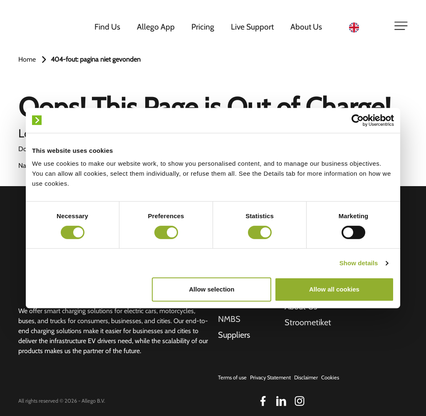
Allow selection (211, 289)
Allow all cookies (334, 289)
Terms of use (232, 377)
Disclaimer (306, 377)
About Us (306, 27)
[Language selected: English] (366, 27)
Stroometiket (308, 322)
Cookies (330, 377)
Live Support (252, 27)
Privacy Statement (270, 377)
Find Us (107, 27)
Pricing (202, 27)
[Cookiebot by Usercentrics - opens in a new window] (357, 120)
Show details (358, 263)
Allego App (156, 27)
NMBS (229, 319)
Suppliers (234, 335)
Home (27, 59)
